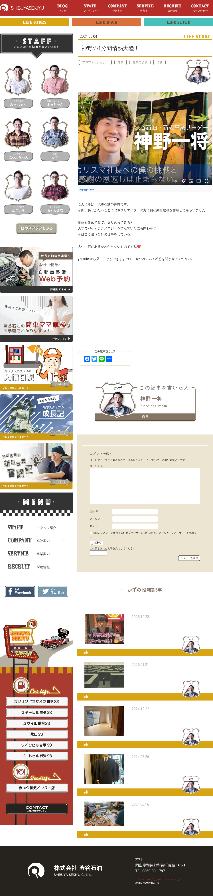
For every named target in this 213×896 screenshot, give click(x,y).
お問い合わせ (200, 8)
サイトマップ (172, 879)
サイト (93, 526)
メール (95, 518)
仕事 (120, 62)
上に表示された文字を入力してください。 (114, 548)
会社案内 (117, 8)
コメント (96, 465)
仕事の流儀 (140, 62)
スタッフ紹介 (90, 8)
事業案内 (145, 8)
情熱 (159, 62)
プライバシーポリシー (148, 879)
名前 (94, 511)
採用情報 (172, 8)
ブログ (62, 8)
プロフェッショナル (95, 62)
